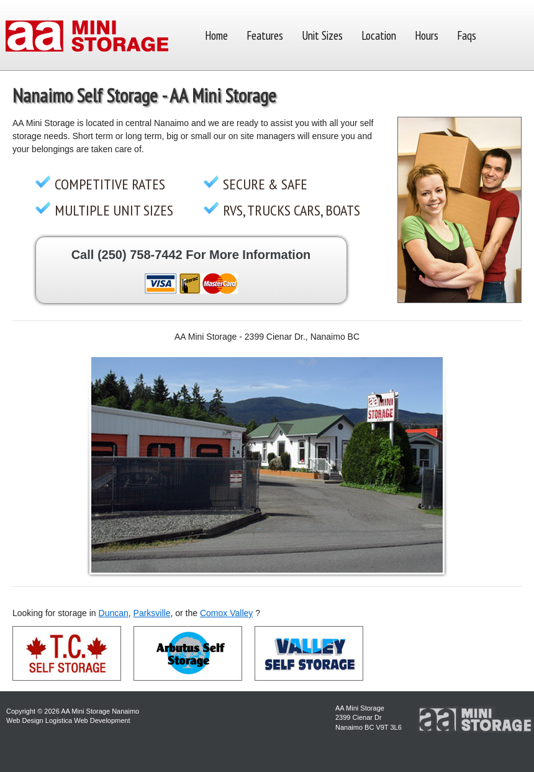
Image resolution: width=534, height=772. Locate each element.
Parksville (152, 613)
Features (265, 35)
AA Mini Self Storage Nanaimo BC (87, 37)
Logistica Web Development (87, 720)
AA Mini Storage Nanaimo (100, 711)
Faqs (466, 35)
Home (216, 35)
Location (378, 35)
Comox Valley (226, 613)
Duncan (114, 613)
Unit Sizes (322, 35)
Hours (426, 35)
